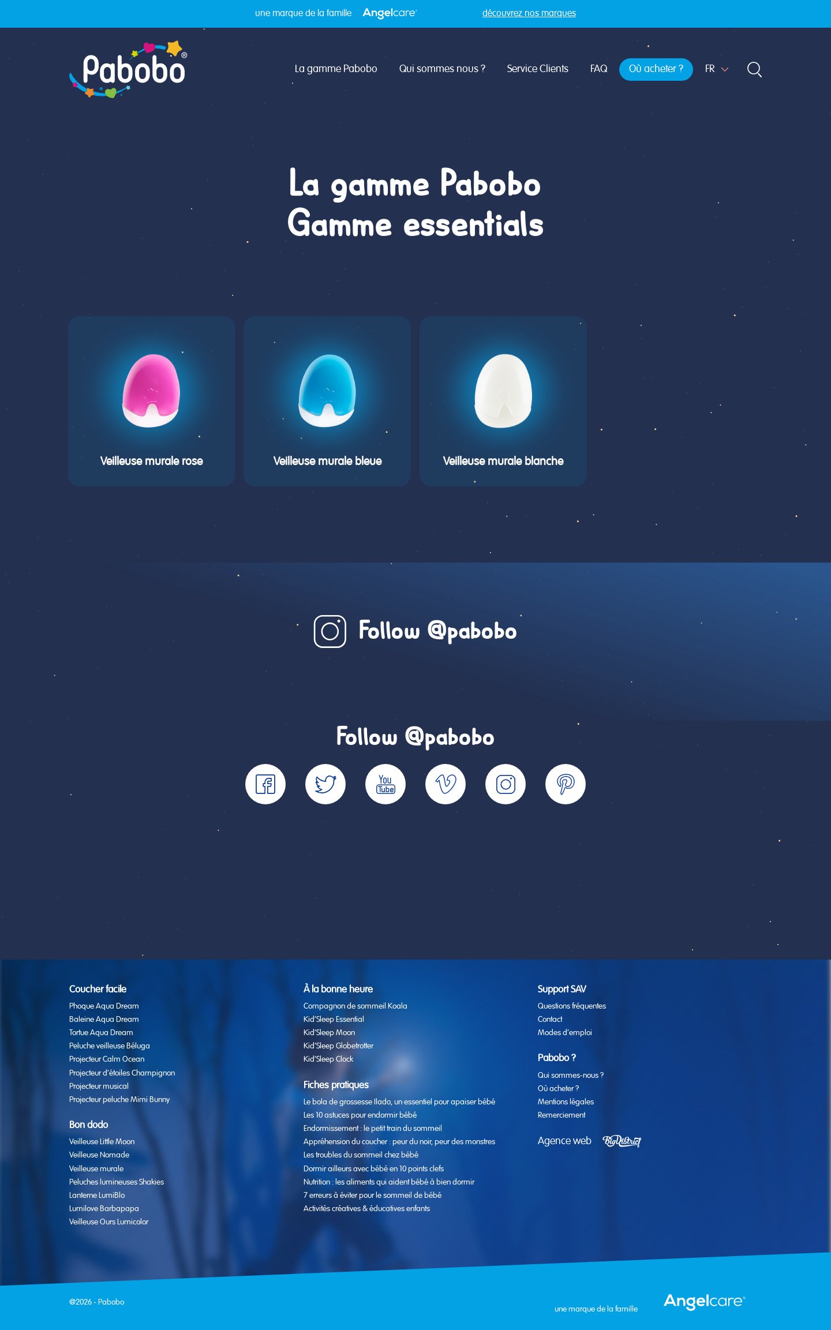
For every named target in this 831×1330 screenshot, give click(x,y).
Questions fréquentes (572, 1006)
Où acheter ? (656, 69)
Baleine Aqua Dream (104, 1020)
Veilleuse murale (96, 1169)
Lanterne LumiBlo (97, 1196)
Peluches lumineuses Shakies (116, 1182)
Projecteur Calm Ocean (106, 1059)
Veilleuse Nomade (99, 1155)
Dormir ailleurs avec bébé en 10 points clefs (374, 1169)
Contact (550, 1020)
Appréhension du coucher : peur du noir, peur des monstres (399, 1142)
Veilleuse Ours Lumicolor (108, 1222)
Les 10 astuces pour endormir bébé (360, 1115)
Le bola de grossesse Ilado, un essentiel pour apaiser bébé (399, 1102)
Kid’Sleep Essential (334, 1020)
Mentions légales (566, 1102)
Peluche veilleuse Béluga (109, 1046)
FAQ (598, 69)
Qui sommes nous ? (442, 69)
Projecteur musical (99, 1086)
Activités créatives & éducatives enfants (367, 1209)
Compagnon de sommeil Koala (355, 1006)
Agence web (565, 1141)
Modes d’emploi (565, 1033)
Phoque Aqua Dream (104, 1006)
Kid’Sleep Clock (328, 1059)
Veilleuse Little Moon (101, 1142)
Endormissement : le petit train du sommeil (373, 1129)
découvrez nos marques (529, 13)
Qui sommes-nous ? (571, 1076)
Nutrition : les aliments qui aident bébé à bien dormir (389, 1182)
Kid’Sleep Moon (329, 1033)
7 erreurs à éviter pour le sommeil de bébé (372, 1196)
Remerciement (561, 1115)
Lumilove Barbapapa (104, 1209)
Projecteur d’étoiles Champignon (122, 1073)
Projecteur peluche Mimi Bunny (119, 1100)
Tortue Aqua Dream (101, 1033)
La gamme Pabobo (336, 69)
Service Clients (537, 69)
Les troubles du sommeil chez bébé (361, 1155)
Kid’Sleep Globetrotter (338, 1046)
